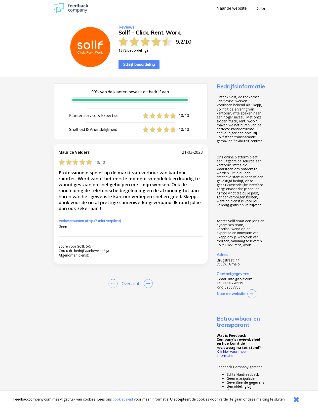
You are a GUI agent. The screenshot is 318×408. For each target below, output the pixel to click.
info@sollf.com (240, 279)
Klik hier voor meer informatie (232, 353)
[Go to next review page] (147, 283)
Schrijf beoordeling (139, 64)
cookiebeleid (123, 399)
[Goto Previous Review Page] (114, 283)
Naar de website (231, 8)
